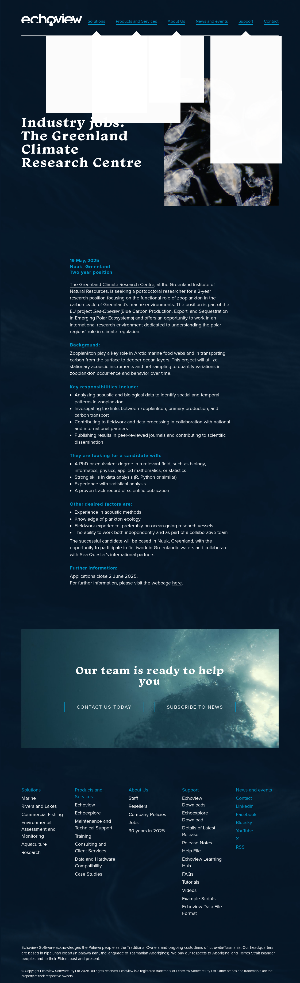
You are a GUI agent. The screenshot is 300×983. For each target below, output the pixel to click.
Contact (271, 17)
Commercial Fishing (42, 811)
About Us (168, 17)
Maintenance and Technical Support (93, 821)
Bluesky (244, 819)
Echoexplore (88, 809)
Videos (189, 887)
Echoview (85, 801)
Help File (191, 848)
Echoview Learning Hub (202, 859)
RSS (240, 844)
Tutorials (190, 878)
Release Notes (197, 839)
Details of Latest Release (198, 827)
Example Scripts (199, 895)
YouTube (244, 827)
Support (243, 17)
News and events (207, 17)
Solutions (80, 17)
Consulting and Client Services (90, 844)
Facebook (246, 811)
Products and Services (124, 17)
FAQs (187, 870)
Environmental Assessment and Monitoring (38, 825)
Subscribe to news (195, 704)
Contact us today (104, 704)
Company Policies (147, 811)
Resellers (138, 803)
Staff (133, 795)
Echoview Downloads (193, 798)
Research (31, 849)
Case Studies (88, 870)
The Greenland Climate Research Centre (112, 281)
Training (83, 833)
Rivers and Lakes (39, 803)
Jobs (134, 819)
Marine (28, 795)
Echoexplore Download (195, 812)
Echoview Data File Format (202, 906)
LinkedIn (244, 803)
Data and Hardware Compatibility (95, 859)
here (177, 579)
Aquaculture (34, 841)
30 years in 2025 (147, 827)
